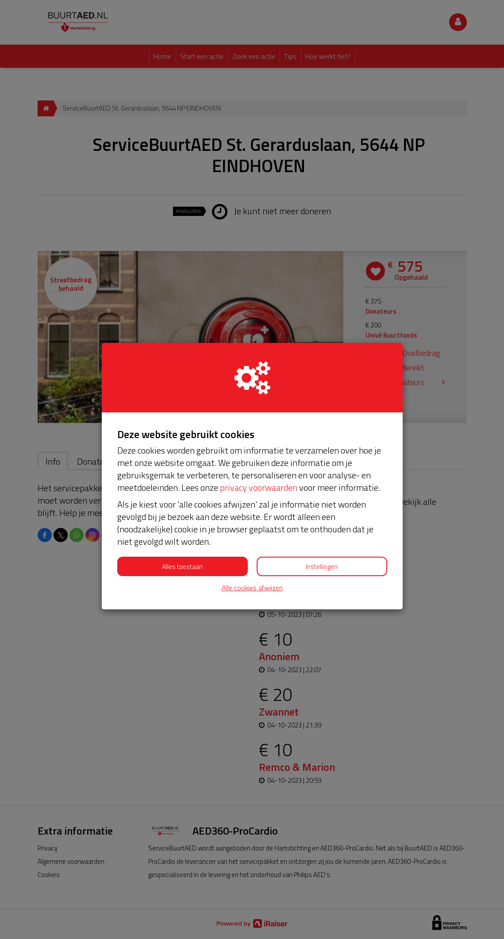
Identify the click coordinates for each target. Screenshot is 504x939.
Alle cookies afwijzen (252, 588)
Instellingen (322, 567)
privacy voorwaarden (258, 487)
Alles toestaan (182, 567)
